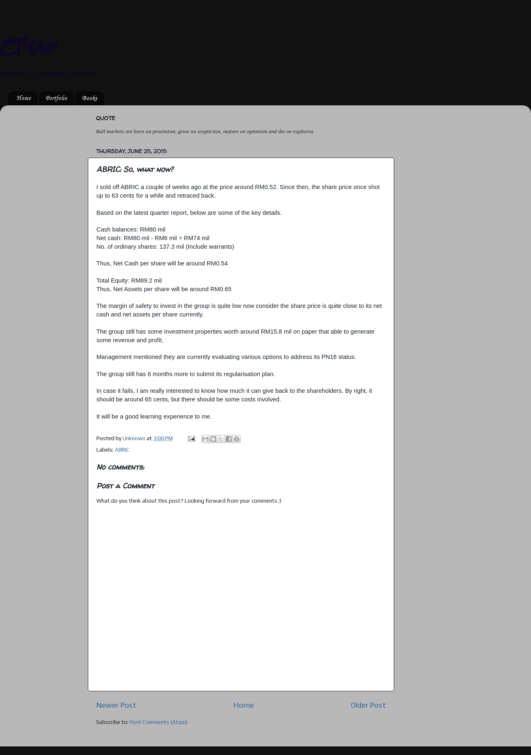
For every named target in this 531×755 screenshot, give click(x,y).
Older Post (368, 704)
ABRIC (122, 449)
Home (23, 98)
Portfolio (56, 98)
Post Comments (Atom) (158, 722)
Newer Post (116, 704)
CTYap (28, 46)
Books (89, 98)
